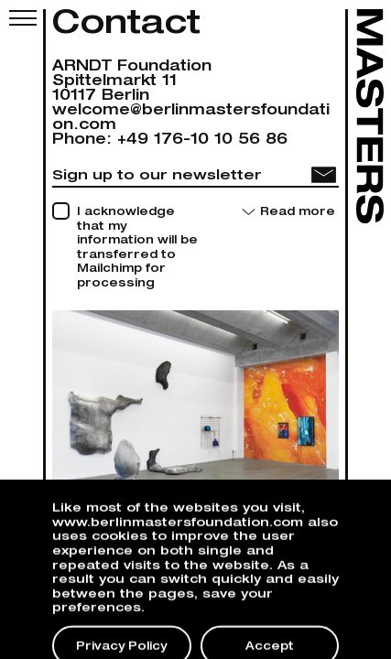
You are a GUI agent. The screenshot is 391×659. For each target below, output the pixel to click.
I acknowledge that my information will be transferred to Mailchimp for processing (137, 248)
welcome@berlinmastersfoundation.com (191, 119)
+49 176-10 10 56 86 (202, 141)
